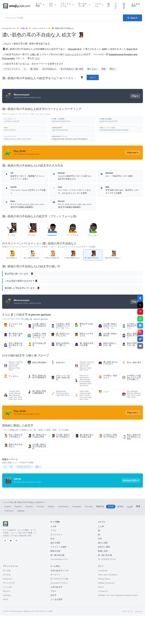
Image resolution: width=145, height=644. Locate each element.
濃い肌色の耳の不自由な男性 (36, 436)
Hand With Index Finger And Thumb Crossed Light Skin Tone (83, 395)
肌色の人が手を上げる (84, 334)
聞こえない (92, 69)
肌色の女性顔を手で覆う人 (60, 344)
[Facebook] (5, 569)
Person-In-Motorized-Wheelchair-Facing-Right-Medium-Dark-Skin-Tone (83, 380)
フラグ (53, 559)
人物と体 (24, 28)
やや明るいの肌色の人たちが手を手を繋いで (131, 377)
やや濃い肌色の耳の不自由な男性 (36, 446)
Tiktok (5, 628)
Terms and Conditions (107, 603)
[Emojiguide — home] (16, 6)
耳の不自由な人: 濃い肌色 (71, 69)
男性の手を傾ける (84, 325)
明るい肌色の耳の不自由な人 (13, 436)
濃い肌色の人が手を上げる (60, 334)
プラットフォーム (67, 5)
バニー (103, 392)
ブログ (116, 6)
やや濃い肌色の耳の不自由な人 (60, 436)
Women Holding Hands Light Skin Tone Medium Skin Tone (13, 366)
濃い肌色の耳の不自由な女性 (84, 436)
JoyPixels (7, 623)
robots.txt (138, 640)
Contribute (102, 599)
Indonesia (9, 539)
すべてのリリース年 (59, 607)
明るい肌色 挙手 (131, 362)
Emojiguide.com (9, 28)
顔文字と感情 (104, 575)
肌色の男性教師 (36, 362)
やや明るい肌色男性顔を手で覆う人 (131, 326)
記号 (52, 567)
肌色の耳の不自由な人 (13, 445)
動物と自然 (103, 579)
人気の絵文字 (56, 615)
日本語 (111, 535)
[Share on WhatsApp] (140, 319)
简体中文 (100, 535)
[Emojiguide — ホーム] (5, 552)
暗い (38, 467)
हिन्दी (138, 535)
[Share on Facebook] (140, 298)
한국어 (120, 535)
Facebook (7, 607)
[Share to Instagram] (140, 332)
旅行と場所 (103, 571)
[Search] (132, 17)
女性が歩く (58, 362)
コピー (92, 77)
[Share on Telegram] (140, 325)
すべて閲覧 (40, 5)
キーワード (55, 603)
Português (76, 535)
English (8, 535)
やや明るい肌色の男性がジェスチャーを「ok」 (36, 335)
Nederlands (63, 535)
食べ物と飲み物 (105, 583)
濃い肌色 (34, 69)
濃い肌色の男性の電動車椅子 (36, 392)
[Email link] (140, 346)
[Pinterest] (16, 569)
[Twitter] (10, 569)
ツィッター (8, 615)
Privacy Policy (104, 607)
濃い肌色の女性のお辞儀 (84, 344)
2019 (37, 58)
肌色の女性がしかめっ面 (107, 344)
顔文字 (124, 6)
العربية (130, 535)
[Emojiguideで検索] (63, 17)
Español (18, 535)
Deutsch (29, 535)
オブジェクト (56, 563)
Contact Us (103, 619)
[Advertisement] (72, 508)
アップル (7, 599)
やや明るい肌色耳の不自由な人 (107, 436)
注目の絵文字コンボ (59, 599)
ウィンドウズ (9, 611)
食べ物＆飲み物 (57, 583)
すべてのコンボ (84, 5)
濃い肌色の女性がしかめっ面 (13, 334)
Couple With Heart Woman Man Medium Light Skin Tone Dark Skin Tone (13, 395)
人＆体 (53, 555)
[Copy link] (140, 339)
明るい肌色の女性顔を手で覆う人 (131, 335)
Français (40, 535)
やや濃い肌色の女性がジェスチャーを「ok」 (107, 326)
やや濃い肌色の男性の (107, 334)
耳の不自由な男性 (36, 344)
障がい (113, 69)
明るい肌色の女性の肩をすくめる (13, 345)
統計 (109, 5)
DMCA (101, 615)
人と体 (101, 555)
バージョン (99, 5)
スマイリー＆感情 (58, 575)
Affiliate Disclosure (106, 611)
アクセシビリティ (12, 69)
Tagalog (20, 539)
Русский (88, 535)
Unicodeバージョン (59, 611)
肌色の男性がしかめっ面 (131, 344)
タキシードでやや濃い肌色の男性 (60, 377)
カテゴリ (52, 5)
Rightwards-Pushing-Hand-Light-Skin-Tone (60, 393)
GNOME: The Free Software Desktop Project (118, 623)
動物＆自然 (55, 579)
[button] (24, 120)
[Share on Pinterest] (140, 312)
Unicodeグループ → (59, 587)
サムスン (7, 619)
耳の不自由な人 (49, 69)
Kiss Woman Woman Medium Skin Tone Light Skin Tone (131, 394)
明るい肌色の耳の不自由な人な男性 (131, 437)
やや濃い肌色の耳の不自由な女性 (36, 326)
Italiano (51, 535)
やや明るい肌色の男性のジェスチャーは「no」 (60, 326)
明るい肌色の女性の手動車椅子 (36, 376)
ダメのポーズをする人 (13, 325)
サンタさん (11, 376)
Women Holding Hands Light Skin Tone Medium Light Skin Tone (84, 366)
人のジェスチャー (39, 28)
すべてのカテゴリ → (107, 587)
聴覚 (104, 69)
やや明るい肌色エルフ (107, 376)
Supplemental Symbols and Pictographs (70, 139)
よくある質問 (135, 5)
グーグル (7, 603)
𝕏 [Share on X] (140, 305)
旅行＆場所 (55, 571)
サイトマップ (127, 640)
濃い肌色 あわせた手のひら (108, 363)
